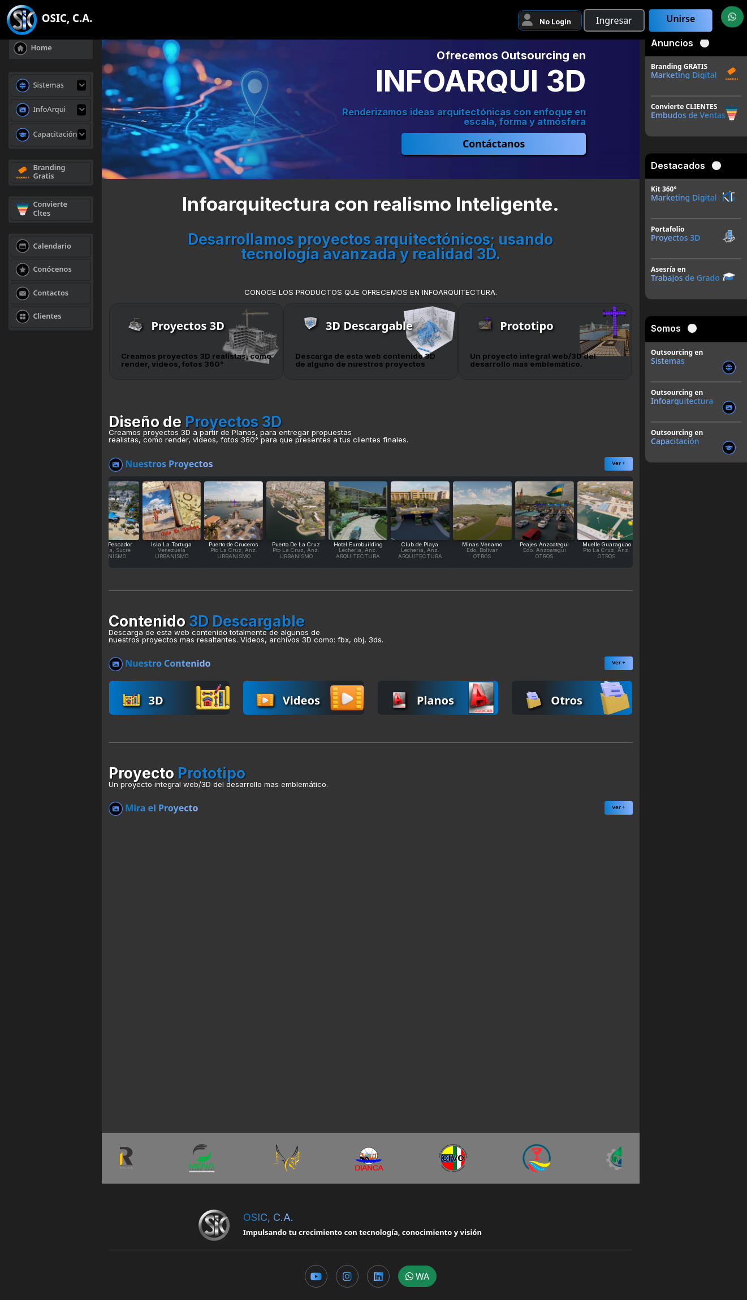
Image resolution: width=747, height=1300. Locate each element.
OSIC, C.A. (268, 1217)
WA (417, 1276)
